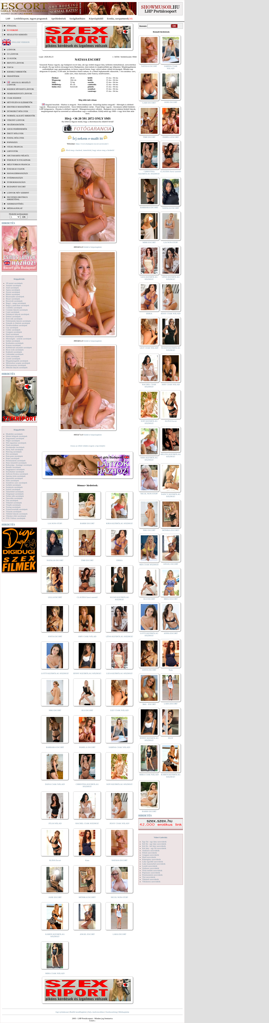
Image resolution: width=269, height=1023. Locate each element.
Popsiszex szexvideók (151, 873)
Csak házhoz (14, 98)
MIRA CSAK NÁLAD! (55, 973)
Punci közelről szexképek (16, 463)
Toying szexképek (13, 507)
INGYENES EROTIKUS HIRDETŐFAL (17, 198)
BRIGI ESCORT (170, 599)
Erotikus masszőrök (18, 107)
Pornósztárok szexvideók (152, 875)
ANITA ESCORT (55, 636)
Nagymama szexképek (15, 438)
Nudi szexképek (12, 445)
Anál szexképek (12, 288)
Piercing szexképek (14, 452)
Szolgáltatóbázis (77, 18)
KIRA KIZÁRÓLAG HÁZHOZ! (119, 523)
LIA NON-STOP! (55, 523)
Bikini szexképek (13, 294)
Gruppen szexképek (14, 332)
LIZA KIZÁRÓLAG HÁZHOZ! (119, 673)
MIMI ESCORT (149, 242)
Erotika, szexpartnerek (118, 18)
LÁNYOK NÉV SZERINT (18, 193)
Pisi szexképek (12, 454)
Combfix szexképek (14, 307)
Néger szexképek (13, 440)
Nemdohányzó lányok (19, 93)
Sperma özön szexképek (15, 476)
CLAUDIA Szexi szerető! (87, 597)
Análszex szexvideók (150, 850)
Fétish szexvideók (149, 853)
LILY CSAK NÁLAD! (119, 710)
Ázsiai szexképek (13, 292)
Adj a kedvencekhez (96, 1012)
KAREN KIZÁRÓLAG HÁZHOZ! (55, 935)
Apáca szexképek (13, 290)
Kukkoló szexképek (14, 352)
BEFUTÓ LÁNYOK (15, 63)
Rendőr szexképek (13, 467)
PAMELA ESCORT (87, 747)
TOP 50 (10, 67)
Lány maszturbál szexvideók (153, 864)
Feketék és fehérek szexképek (18, 323)
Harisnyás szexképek (14, 336)
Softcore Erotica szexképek (17, 474)
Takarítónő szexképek (15, 491)
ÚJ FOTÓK (12, 58)
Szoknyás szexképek (14, 487)
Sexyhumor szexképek (15, 471)
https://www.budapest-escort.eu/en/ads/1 (92, 144)
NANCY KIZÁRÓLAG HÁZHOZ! (171, 495)
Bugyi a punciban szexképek (17, 305)
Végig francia (15, 147)
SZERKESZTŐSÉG (15, 204)
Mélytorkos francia (18, 164)
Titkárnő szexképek (14, 503)
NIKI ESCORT (55, 710)
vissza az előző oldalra (79, 446)
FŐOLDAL (11, 26)
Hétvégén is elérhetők (20, 102)
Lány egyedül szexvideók (152, 861)
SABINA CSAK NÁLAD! (119, 747)
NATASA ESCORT (119, 860)
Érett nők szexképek (14, 319)
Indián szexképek (13, 341)
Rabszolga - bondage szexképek (19, 465)
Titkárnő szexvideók (150, 879)
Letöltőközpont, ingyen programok (31, 18)
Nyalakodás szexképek (15, 447)
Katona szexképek (13, 345)
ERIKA (119, 560)
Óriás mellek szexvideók (152, 870)
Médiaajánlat (123, 1012)
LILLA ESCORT (55, 597)
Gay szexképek (12, 327)
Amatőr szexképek (13, 285)
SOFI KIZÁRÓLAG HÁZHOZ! (119, 784)
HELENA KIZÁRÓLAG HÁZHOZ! (170, 455)
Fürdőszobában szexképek (16, 325)
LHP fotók (12, 151)
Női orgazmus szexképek (16, 443)
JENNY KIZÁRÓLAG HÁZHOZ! (87, 673)
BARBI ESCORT (87, 523)
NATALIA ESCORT (55, 560)
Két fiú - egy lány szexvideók (154, 844)
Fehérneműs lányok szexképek (18, 321)
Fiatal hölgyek (15, 138)
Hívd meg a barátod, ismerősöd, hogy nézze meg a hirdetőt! (87, 150)
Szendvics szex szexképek (16, 483)
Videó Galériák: (160, 837)
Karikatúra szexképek (15, 343)
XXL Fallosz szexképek (15, 518)
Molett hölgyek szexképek (16, 436)
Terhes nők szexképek (15, 496)
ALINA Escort (55, 860)
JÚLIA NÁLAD (55, 823)
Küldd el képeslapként (92, 247)
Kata (87, 860)
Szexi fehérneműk (17, 129)
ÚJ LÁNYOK (12, 54)
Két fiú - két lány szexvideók (154, 846)
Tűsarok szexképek (14, 511)
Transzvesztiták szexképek (16, 509)
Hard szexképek (12, 334)
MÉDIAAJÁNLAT (14, 208)
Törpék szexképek (13, 505)
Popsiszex (12, 142)
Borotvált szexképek (14, 301)
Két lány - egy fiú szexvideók (154, 848)
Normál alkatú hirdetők (21, 116)
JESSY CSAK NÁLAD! (120, 823)
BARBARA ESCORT (55, 747)
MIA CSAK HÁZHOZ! (149, 564)
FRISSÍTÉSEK (13, 76)
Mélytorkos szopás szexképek (18, 363)
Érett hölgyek (15, 133)
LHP (8, 18)
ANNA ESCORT (171, 633)
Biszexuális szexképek (15, 296)
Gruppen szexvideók (150, 855)
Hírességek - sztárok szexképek (18, 338)
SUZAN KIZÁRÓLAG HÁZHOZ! (119, 598)
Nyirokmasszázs (16, 182)
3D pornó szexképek (14, 283)
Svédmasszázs (15, 178)
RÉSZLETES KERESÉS (17, 34)
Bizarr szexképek (13, 299)
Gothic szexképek (13, 330)
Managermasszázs (17, 173)
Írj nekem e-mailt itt (87, 138)
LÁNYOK (11, 49)
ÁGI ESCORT (87, 710)
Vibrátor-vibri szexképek (16, 516)
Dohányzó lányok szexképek (17, 314)
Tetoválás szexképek (14, 498)
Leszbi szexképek (13, 358)
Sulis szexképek (12, 480)
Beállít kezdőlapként (78, 1012)
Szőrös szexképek (13, 489)
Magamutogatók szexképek (17, 361)
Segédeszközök (15, 124)
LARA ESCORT (119, 934)
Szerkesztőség (111, 1012)
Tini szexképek (12, 500)
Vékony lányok (16, 120)
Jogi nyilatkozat (61, 1012)
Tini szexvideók (148, 877)
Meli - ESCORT (149, 704)
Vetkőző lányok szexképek (16, 514)
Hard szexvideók (149, 857)
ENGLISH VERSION (20, 42)
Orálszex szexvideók (150, 868)
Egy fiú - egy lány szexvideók (154, 841)
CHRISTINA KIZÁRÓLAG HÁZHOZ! (87, 785)
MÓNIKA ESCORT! (87, 897)
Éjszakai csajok (16, 169)
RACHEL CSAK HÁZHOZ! (87, 823)
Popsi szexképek (12, 458)
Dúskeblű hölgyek (17, 111)
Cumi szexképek (12, 312)
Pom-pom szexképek (14, 456)
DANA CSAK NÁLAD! (55, 784)
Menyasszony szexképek (16, 365)
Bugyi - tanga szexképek (16, 303)
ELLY (170, 738)
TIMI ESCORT (87, 560)
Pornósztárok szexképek (16, 460)
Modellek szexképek (14, 434)
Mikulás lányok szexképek (16, 367)
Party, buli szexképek (14, 449)
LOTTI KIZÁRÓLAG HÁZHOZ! (55, 673)
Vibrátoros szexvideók (151, 881)
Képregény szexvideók (151, 859)
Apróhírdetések (58, 18)
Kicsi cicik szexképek (15, 350)
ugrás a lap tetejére (97, 446)
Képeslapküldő (96, 18)
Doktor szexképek (13, 316)
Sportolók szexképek (14, 478)
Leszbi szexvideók (149, 866)
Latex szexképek (13, 356)
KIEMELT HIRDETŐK (17, 72)
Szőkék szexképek (13, 485)
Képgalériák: (19, 279)
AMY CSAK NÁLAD (87, 636)
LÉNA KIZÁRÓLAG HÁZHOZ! (119, 636)
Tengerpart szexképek (15, 494)
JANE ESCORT (55, 897)
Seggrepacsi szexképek (15, 469)
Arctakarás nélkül (18, 155)
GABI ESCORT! (149, 103)
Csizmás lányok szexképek (17, 310)
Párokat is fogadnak (19, 160)
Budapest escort (16, 186)
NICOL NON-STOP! (119, 897)
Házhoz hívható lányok (20, 89)
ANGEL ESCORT (87, 934)
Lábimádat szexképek (15, 354)
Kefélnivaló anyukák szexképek (19, 347)
